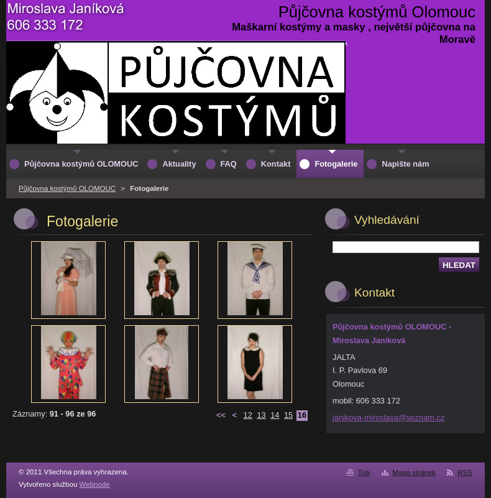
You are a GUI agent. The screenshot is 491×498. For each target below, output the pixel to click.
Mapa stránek (414, 472)
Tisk (363, 472)
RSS (464, 472)
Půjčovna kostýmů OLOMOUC (67, 188)
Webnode (95, 484)
